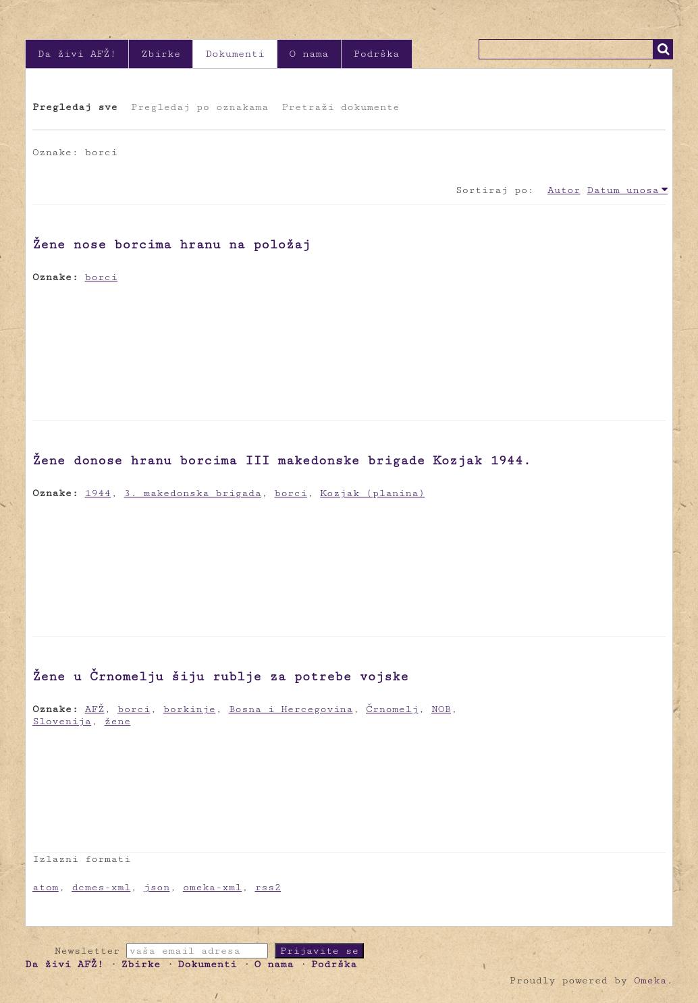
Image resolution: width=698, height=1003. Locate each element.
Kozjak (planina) (372, 493)
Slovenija (61, 721)
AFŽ (95, 709)
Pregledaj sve (74, 107)
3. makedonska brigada (192, 493)
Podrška (377, 53)
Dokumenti (234, 53)
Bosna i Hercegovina (291, 709)
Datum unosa (623, 190)
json (157, 887)
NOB (441, 709)
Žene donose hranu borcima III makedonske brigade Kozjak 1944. (281, 460)
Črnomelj (392, 709)
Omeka (650, 980)
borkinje (189, 709)
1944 (98, 493)
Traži (663, 49)
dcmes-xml (101, 887)
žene (118, 721)
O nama (309, 53)
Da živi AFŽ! (77, 53)
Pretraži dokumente (340, 107)
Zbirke (160, 53)
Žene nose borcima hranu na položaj (171, 244)
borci (101, 277)
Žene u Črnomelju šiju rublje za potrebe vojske (220, 676)
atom (45, 887)
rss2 (267, 887)
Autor (563, 190)
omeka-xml (212, 887)
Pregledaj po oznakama (199, 107)
